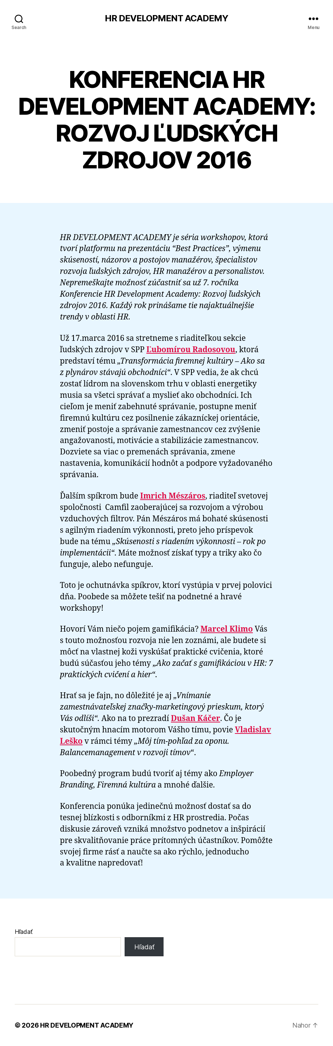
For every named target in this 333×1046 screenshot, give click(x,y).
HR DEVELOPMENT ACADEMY (166, 18)
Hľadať (23, 931)
